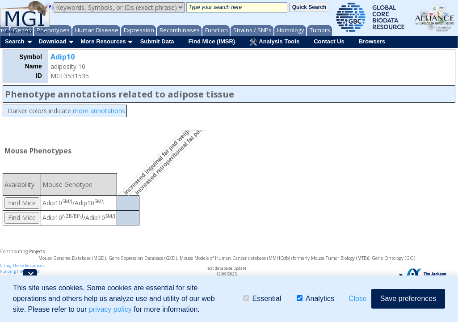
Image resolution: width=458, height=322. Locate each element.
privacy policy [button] (110, 309)
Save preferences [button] (408, 298)
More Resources (103, 41)
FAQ (41, 31)
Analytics (315, 298)
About (10, 31)
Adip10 (62, 57)
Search (14, 41)
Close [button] (358, 298)
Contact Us (329, 41)
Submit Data (157, 41)
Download (52, 41)
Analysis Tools (274, 42)
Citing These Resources (22, 265)
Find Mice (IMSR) (211, 41)
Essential (262, 298)
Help (26, 31)
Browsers (372, 41)
